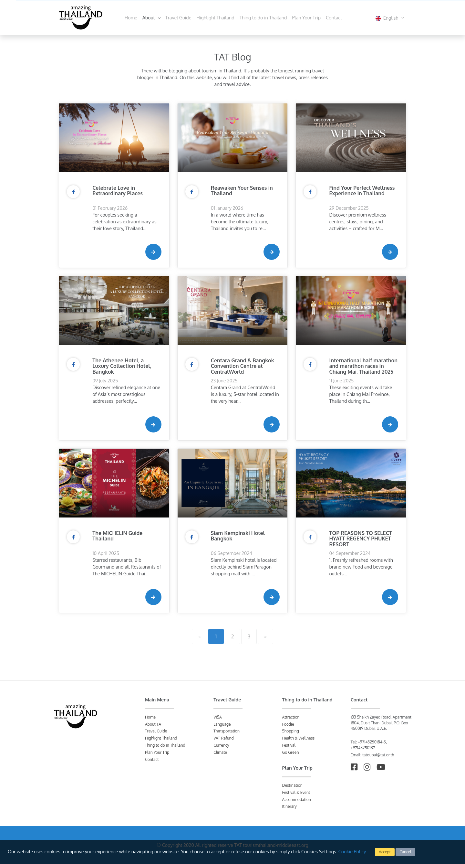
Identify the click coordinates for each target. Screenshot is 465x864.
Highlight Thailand (215, 17)
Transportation (226, 731)
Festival (288, 745)
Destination (292, 785)
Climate (220, 752)
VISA (217, 717)
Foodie (288, 724)
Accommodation (296, 799)
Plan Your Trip (306, 17)
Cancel (405, 851)
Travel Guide (178, 17)
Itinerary (289, 806)
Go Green (290, 752)
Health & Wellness (298, 738)
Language (222, 724)
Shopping (290, 731)
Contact (334, 17)
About (149, 17)
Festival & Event (296, 792)
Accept (385, 851)
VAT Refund (223, 738)
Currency (221, 745)
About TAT (154, 724)
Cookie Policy (352, 851)
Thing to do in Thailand (263, 17)
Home (131, 17)
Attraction (291, 717)
